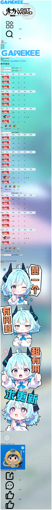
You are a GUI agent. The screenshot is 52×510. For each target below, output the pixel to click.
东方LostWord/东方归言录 (10, 261)
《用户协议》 (23, 60)
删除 (21, 68)
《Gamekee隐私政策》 (14, 60)
